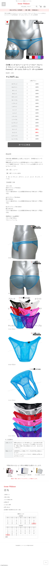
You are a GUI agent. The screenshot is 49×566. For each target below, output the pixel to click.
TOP (5, 13)
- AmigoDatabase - (4, 565)
